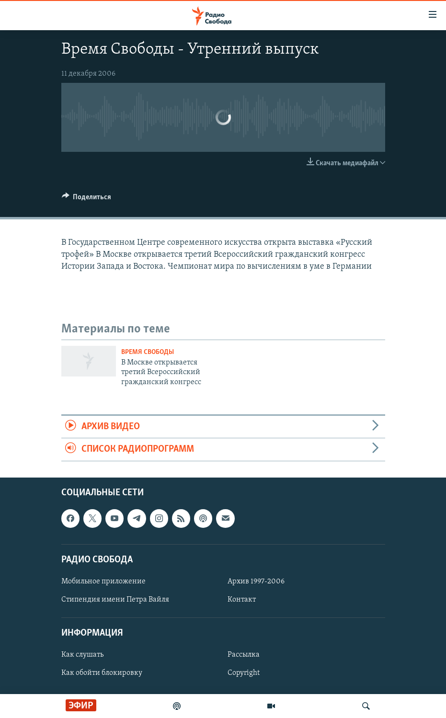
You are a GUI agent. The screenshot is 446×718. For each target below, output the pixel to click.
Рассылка (244, 655)
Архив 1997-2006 (256, 581)
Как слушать (82, 655)
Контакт (242, 600)
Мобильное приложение (103, 581)
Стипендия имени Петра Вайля (115, 600)
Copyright (244, 673)
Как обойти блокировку (101, 673)
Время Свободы (147, 352)
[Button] (87, 199)
